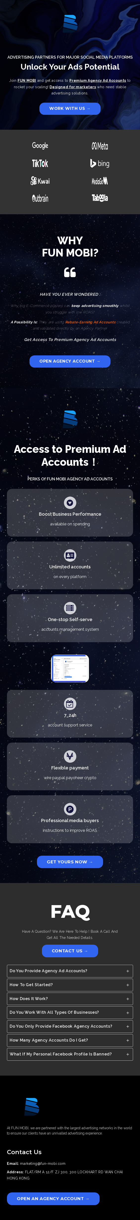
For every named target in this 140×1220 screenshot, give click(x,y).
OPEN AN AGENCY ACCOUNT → (53, 1198)
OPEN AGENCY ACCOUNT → (70, 361)
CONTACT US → (70, 950)
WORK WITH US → (69, 108)
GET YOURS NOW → (70, 861)
